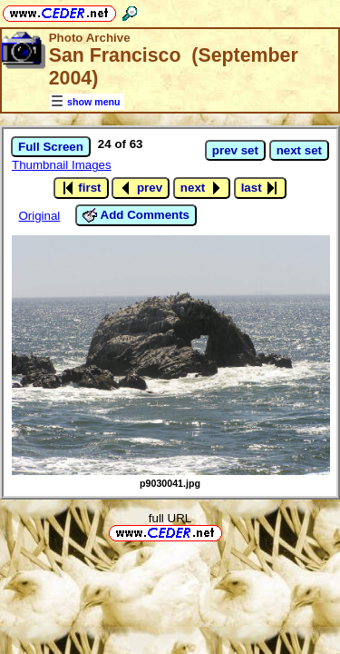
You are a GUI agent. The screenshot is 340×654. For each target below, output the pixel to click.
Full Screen (50, 147)
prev (140, 188)
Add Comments (136, 215)
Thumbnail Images (62, 165)
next (201, 188)
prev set (235, 150)
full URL (170, 518)
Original (39, 216)
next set (299, 150)
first (81, 188)
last (260, 188)
